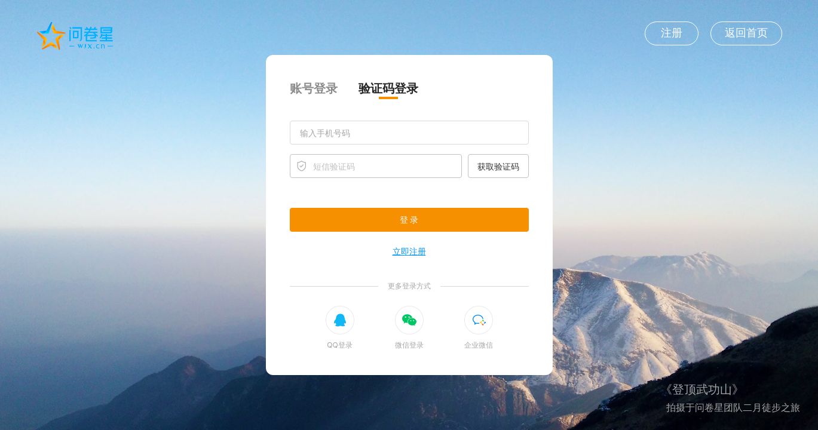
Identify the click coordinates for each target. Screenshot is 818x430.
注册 (671, 32)
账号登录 (314, 88)
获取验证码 (498, 166)
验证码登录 (388, 88)
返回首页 (746, 32)
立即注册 (409, 251)
